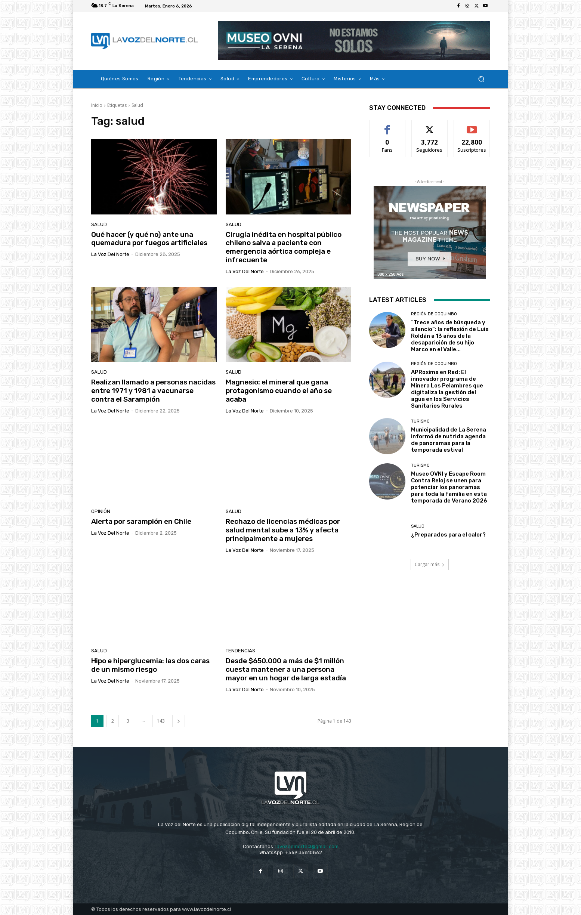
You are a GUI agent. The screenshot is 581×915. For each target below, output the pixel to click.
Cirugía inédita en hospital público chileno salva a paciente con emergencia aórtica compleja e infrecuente (284, 247)
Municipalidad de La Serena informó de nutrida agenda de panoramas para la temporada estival (448, 439)
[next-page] (178, 721)
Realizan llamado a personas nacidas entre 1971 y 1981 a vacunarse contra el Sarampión (153, 391)
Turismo (420, 421)
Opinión (100, 511)
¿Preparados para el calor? (448, 534)
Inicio (96, 105)
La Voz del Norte (110, 254)
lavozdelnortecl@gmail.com (307, 846)
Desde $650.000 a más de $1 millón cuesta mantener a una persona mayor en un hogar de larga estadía (286, 669)
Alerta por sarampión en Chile (141, 521)
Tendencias (240, 650)
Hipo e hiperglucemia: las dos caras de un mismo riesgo (150, 665)
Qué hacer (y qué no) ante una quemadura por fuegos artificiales (149, 238)
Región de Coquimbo (434, 314)
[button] (481, 79)
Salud (99, 224)
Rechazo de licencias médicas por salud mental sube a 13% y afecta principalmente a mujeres (283, 530)
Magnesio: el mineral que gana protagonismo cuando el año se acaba (279, 391)
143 (161, 721)
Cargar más (430, 564)
